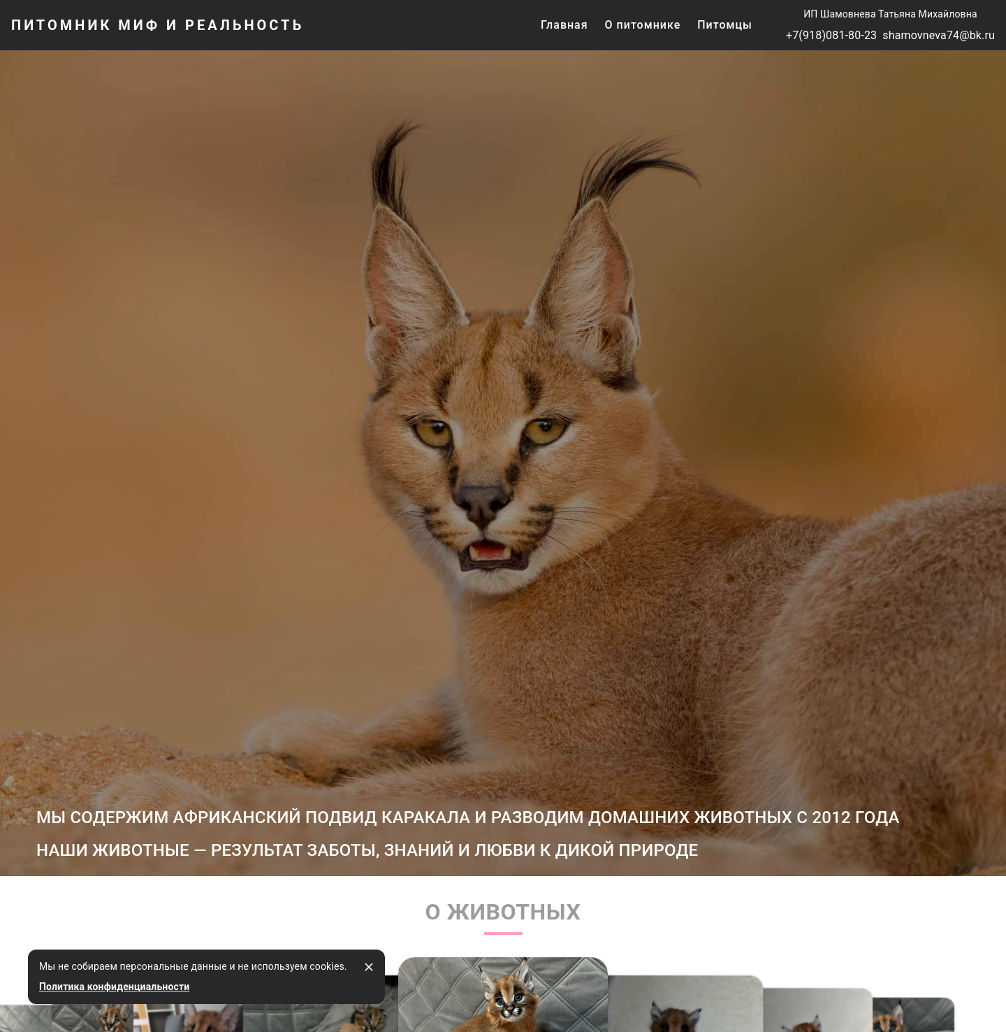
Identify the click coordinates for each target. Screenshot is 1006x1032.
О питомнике (643, 24)
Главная (564, 24)
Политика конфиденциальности (114, 986)
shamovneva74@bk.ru (938, 35)
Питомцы (724, 24)
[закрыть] (368, 967)
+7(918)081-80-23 (831, 35)
